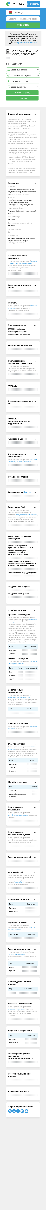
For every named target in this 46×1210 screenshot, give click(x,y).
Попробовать (33, 4)
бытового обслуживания (16, 954)
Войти (21, 4)
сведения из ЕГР (22, 98)
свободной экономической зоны (26, 515)
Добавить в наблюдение (21, 75)
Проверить (22, 25)
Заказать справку (22, 92)
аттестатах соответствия (16, 1009)
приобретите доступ (27, 43)
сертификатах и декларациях (18, 815)
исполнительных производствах (19, 697)
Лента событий (19, 882)
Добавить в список (19, 70)
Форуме (27, 492)
